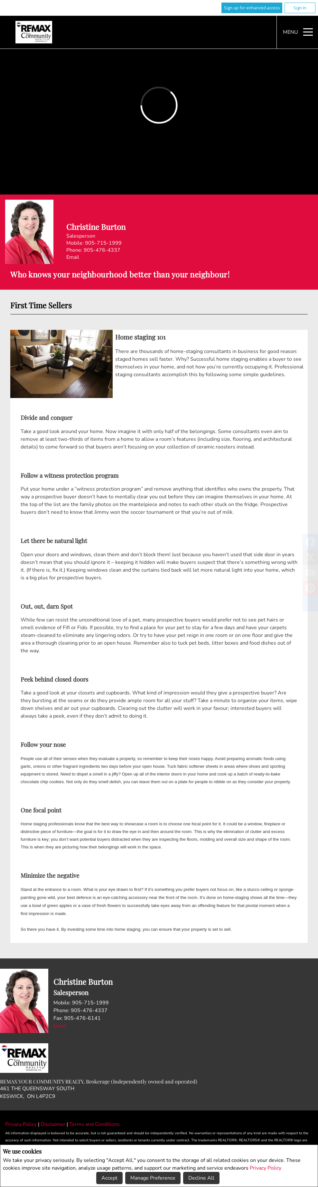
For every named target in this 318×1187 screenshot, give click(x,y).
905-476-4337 (102, 250)
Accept (109, 1178)
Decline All (201, 1178)
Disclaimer (54, 1124)
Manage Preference (152, 1178)
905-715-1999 (103, 243)
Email (72, 257)
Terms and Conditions (94, 1124)
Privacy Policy (265, 1168)
